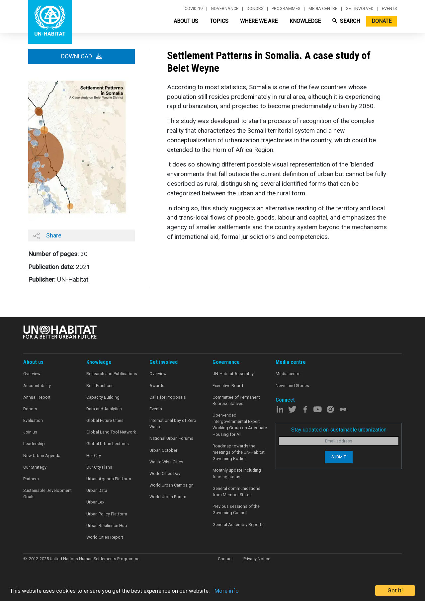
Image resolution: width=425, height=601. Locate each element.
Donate (381, 21)
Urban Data (96, 490)
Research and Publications (111, 373)
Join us (30, 432)
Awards (156, 385)
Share (47, 235)
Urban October (163, 450)
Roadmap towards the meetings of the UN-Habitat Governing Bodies (238, 452)
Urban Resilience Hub (106, 525)
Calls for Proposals (167, 397)
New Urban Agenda (41, 455)
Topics (219, 21)
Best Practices (100, 385)
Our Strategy (34, 467)
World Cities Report (104, 537)
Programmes (286, 9)
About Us (186, 21)
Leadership (34, 443)
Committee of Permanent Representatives (236, 400)
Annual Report (36, 397)
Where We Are (259, 21)
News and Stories (292, 385)
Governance (224, 9)
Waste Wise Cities (166, 461)
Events (389, 9)
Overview (32, 373)
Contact (225, 558)
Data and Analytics (104, 408)
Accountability (37, 385)
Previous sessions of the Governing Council (236, 509)
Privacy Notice (256, 558)
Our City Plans (99, 467)
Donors (255, 9)
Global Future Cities (105, 420)
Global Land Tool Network (111, 432)
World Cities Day (164, 473)
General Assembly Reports (238, 524)
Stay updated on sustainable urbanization (338, 430)
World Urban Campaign (171, 485)
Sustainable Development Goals (47, 493)
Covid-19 (194, 9)
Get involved (360, 9)
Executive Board (227, 385)
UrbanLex (95, 502)
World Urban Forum (167, 496)
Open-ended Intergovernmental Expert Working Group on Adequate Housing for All (239, 425)
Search (346, 21)
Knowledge (305, 21)
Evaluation (33, 420)
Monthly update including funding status (236, 473)
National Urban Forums (171, 438)
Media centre (322, 9)
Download (81, 56)
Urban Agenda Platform (108, 478)
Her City (93, 455)
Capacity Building (103, 397)
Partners (31, 478)
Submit (338, 456)
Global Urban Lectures (107, 443)
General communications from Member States (236, 491)
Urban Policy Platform (106, 513)
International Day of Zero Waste (172, 423)
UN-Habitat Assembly (233, 373)
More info (226, 590)
